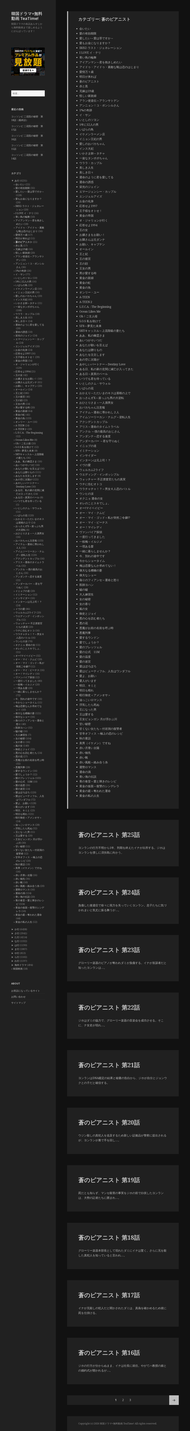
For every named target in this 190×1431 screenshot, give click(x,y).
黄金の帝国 (21, 360)
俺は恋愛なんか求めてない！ (97, 566)
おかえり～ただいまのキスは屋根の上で (105, 393)
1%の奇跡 (20, 270)
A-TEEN (19, 425)
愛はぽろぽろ (22, 792)
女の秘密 (20, 738)
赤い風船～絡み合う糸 (27, 886)
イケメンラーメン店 (26, 288)
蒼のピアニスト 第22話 (109, 1007)
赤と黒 (19, 245)
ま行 (17, 949)
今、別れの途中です (26, 699)
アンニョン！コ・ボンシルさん (99, 105)
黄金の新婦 (21, 411)
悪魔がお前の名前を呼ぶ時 (29, 760)
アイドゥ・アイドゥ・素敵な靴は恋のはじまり (109, 67)
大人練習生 (21, 734)
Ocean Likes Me (24, 439)
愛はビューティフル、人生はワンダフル (105, 671)
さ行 (17, 933)
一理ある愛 (21, 688)
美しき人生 (21, 317)
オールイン (21, 389)
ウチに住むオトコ (25, 630)
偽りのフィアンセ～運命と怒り (99, 580)
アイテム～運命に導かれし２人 (99, 412)
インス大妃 (21, 299)
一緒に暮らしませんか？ (28, 691)
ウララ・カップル (25, 314)
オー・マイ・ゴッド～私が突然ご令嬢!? (104, 518)
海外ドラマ (21, 965)
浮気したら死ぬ (23, 828)
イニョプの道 (22, 591)
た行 (17, 937)
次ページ (174, 1400)
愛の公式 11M (23, 781)
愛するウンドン (23, 770)
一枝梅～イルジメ (25, 684)
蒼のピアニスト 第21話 (109, 1065)
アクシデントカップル (27, 558)
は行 (17, 945)
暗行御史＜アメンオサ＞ (28, 817)
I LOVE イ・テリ (24, 213)
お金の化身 (21, 350)
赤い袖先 (20, 878)
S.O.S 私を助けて (24, 447)
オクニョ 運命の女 (25, 645)
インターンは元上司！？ (28, 601)
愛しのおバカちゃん (26, 296)
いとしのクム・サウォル (28, 508)
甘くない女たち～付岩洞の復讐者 (100, 729)
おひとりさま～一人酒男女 (29, 533)
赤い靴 (19, 882)
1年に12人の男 (23, 281)
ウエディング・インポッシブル (99, 474)
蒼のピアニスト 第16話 (109, 1352)
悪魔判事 (20, 767)
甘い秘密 (20, 846)
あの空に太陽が (23, 479)
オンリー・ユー (23, 421)
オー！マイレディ (25, 673)
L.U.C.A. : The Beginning (29, 432)
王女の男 (20, 403)
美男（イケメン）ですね (28, 868)
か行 (17, 929)
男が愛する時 (22, 407)
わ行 (17, 961)
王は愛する (21, 835)
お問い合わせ (18, 996)
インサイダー (22, 598)
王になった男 (22, 832)
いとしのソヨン (23, 278)
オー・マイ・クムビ (26, 659)
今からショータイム (26, 702)
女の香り (20, 742)
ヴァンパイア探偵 (25, 677)
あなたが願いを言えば (27, 468)
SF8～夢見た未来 (24, 450)
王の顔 (19, 400)
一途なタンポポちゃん (27, 306)
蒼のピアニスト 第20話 (109, 1122)
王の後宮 (20, 396)
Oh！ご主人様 (23, 443)
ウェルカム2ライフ (25, 612)
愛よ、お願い (22, 803)
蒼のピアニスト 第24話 (109, 892)
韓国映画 (18, 968)
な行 (17, 941)
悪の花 (19, 756)
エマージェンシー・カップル (97, 192)
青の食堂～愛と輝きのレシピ (97, 781)
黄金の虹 (20, 414)
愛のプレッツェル (25, 778)
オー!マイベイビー (25, 655)
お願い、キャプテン (26, 386)
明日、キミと (22, 810)
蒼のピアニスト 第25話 (109, 835)
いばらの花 (21, 515)
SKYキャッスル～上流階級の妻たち (102, 331)
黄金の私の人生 (23, 922)
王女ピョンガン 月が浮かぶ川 (98, 719)
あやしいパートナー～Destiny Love (102, 364)
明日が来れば (22, 238)
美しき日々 (21, 321)
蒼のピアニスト (23, 242)
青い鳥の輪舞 (22, 216)
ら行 (17, 957)
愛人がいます (22, 806)
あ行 (17, 180)
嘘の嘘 (19, 731)
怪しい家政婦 (22, 252)
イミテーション (23, 594)
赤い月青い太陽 (23, 875)
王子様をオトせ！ (25, 357)
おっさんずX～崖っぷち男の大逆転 (101, 398)
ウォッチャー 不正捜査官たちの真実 (102, 479)
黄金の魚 (20, 418)
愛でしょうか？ (23, 774)
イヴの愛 (20, 609)
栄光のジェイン (23, 335)
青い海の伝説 (22, 896)
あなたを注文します (26, 475)
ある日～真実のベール (27, 497)
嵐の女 (19, 745)
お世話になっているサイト (25, 990)
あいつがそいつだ (25, 465)
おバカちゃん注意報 (26, 540)
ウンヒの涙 (21, 641)
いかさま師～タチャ (26, 303)
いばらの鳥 (21, 285)
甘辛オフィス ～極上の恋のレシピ (101, 733)
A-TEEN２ (21, 429)
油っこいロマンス (25, 824)
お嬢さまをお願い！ (26, 378)
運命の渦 (20, 893)
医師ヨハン (21, 727)
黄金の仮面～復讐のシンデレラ (99, 786)
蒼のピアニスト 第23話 (109, 950)
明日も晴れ (21, 814)
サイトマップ (18, 1002)
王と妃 (19, 393)
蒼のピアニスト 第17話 (109, 1295)
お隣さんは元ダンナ (26, 382)
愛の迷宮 (20, 788)
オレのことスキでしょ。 (28, 648)
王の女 (19, 375)
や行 (17, 953)
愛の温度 (20, 785)
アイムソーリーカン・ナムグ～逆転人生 (105, 417)
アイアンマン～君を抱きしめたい (100, 62)
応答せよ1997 (22, 353)
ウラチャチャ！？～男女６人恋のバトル (105, 489)
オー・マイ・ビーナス (27, 670)
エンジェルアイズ (25, 346)
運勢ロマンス (22, 889)
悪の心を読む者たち (26, 752)
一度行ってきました (26, 681)
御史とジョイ (22, 749)
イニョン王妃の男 (25, 292)
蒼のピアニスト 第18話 (109, 1237)
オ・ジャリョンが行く (27, 364)
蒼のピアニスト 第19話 (109, 1180)
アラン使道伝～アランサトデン (99, 101)
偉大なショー (22, 716)
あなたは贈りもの (25, 472)
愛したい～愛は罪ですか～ (29, 191)
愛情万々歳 (21, 234)
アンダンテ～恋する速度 (28, 576)
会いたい (20, 184)
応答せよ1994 (22, 371)
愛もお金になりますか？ (28, 198)
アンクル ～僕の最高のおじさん (99, 431)
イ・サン (20, 274)
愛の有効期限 (22, 188)
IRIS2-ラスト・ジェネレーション (100, 48)
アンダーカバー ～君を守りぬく (99, 441)
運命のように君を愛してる (29, 324)
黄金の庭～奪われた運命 (28, 914)
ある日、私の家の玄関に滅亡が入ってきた (106, 369)
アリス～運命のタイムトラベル (99, 427)
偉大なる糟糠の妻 (25, 713)
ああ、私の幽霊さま (26, 461)
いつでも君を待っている (28, 501)
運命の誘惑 (21, 332)
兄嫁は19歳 (21, 249)
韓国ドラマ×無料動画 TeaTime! (26, 16)
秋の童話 (20, 864)
